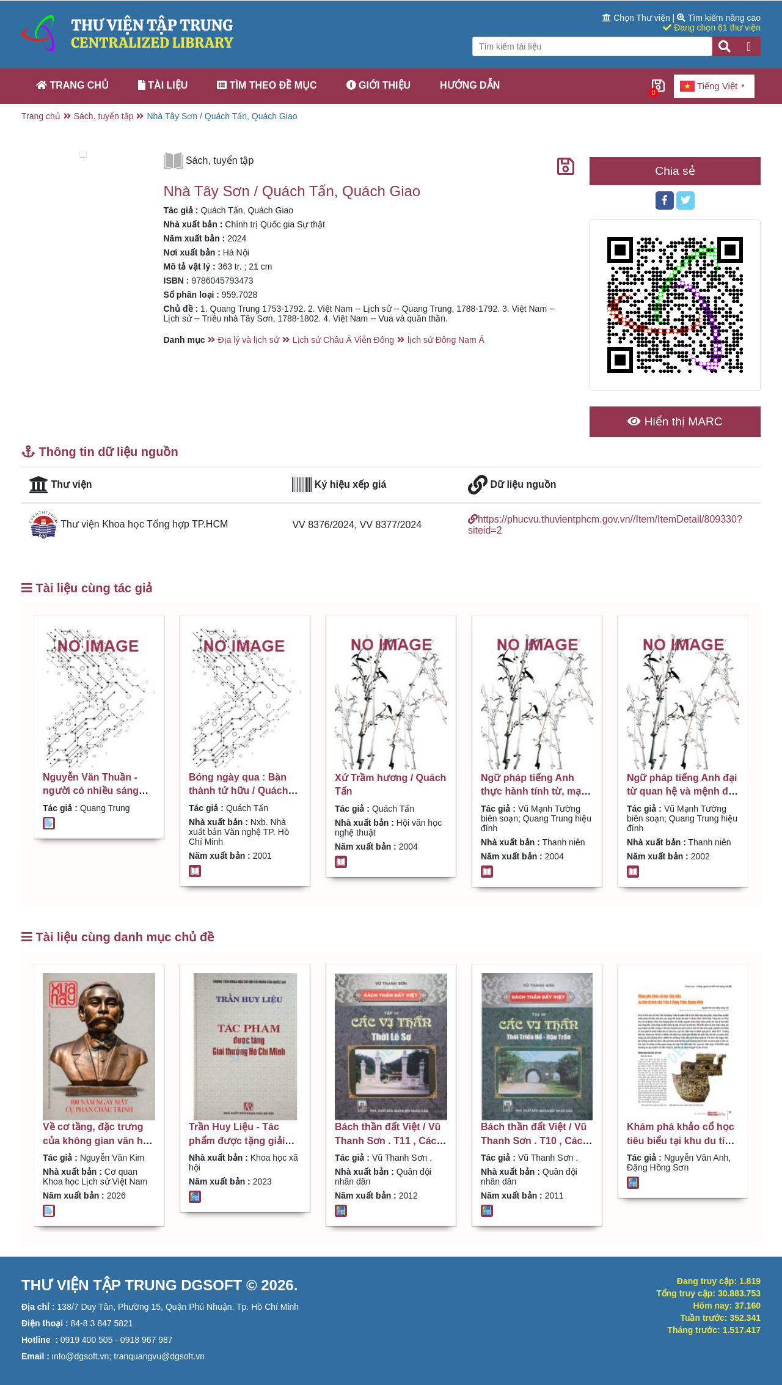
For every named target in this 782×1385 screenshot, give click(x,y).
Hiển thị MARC (674, 421)
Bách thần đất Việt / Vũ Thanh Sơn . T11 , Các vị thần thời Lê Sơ (391, 1140)
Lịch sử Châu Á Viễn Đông (343, 340)
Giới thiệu (378, 85)
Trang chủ (72, 85)
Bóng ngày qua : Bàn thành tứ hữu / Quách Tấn (238, 791)
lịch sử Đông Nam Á (445, 340)
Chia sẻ (675, 170)
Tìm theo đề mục (266, 85)
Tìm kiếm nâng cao (719, 18)
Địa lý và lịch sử (248, 340)
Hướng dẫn (470, 85)
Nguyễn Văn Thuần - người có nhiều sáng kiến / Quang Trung (91, 791)
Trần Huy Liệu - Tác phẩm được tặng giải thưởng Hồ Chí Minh (237, 1140)
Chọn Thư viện (637, 18)
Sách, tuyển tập (104, 116)
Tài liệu (163, 85)
